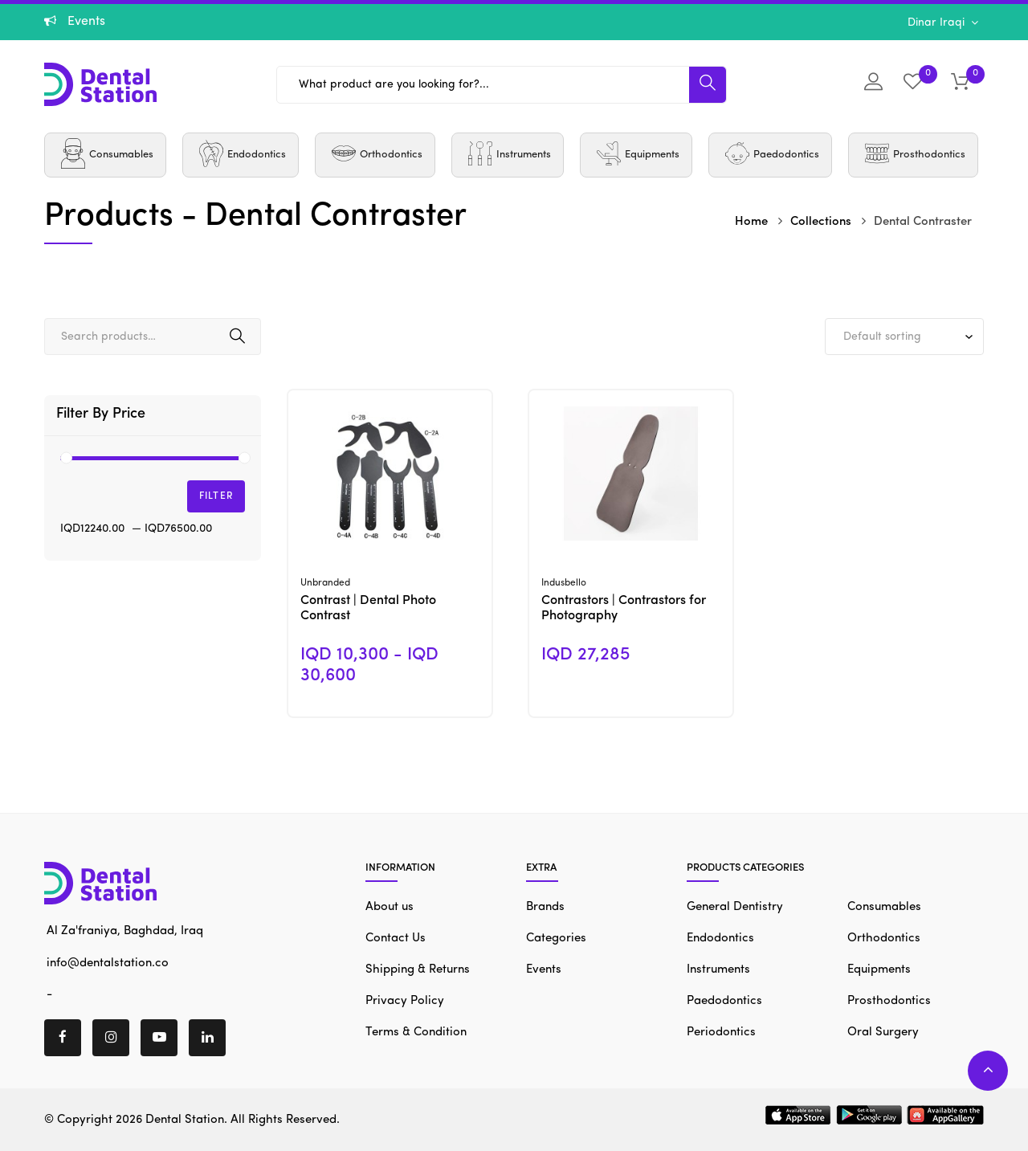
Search (237, 336)
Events (543, 970)
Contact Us (395, 939)
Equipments (879, 970)
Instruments (718, 970)
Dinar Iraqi (938, 22)
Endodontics (720, 939)
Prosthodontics (889, 1001)
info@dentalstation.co (106, 962)
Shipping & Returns (417, 970)
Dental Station (184, 1120)
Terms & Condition (416, 1033)
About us (389, 907)
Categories (556, 939)
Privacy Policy (404, 1001)
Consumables (884, 907)
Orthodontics (883, 939)
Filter (216, 496)
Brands (545, 907)
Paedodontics (724, 1001)
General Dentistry (735, 907)
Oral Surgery (883, 1033)
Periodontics (721, 1033)
